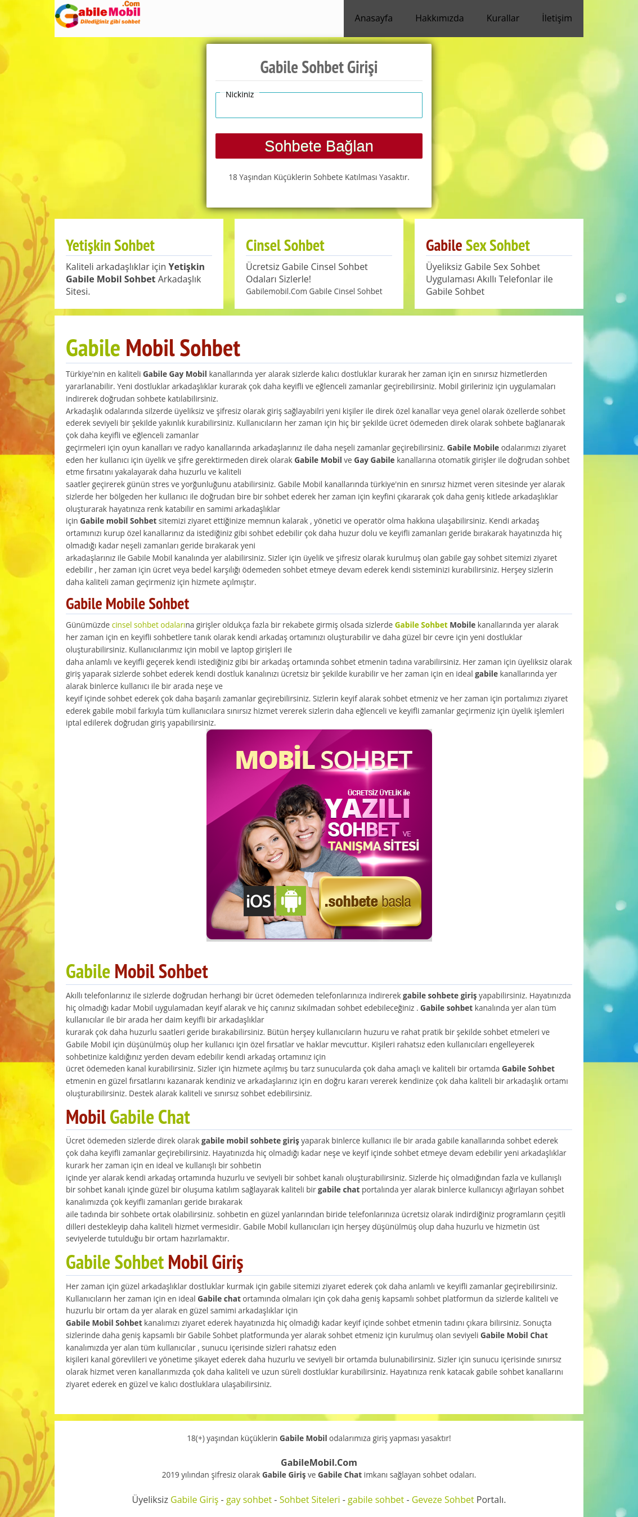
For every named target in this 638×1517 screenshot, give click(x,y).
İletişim (557, 18)
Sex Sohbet (498, 245)
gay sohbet (249, 1499)
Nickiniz (240, 94)
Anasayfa (374, 18)
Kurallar (503, 18)
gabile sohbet (376, 1499)
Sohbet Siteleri (310, 1499)
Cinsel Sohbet (285, 245)
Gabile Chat (150, 1116)
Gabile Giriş (194, 1499)
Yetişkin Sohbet (110, 245)
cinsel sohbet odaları (149, 624)
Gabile (93, 347)
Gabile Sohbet (421, 624)
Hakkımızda (439, 18)
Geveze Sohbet (443, 1499)
